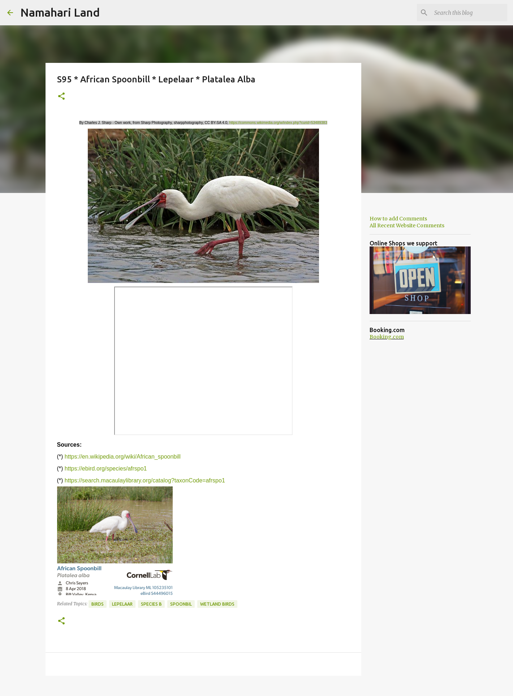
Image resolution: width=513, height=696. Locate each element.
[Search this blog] (469, 12)
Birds (97, 604)
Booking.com (387, 337)
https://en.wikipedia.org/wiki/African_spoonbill (123, 457)
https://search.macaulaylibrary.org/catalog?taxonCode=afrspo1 (145, 480)
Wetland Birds (217, 604)
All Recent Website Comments (407, 225)
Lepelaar (122, 604)
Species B (151, 604)
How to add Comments (398, 218)
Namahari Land (60, 12)
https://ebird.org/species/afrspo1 (106, 468)
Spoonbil (181, 604)
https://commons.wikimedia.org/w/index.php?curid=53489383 (278, 123)
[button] (61, 97)
